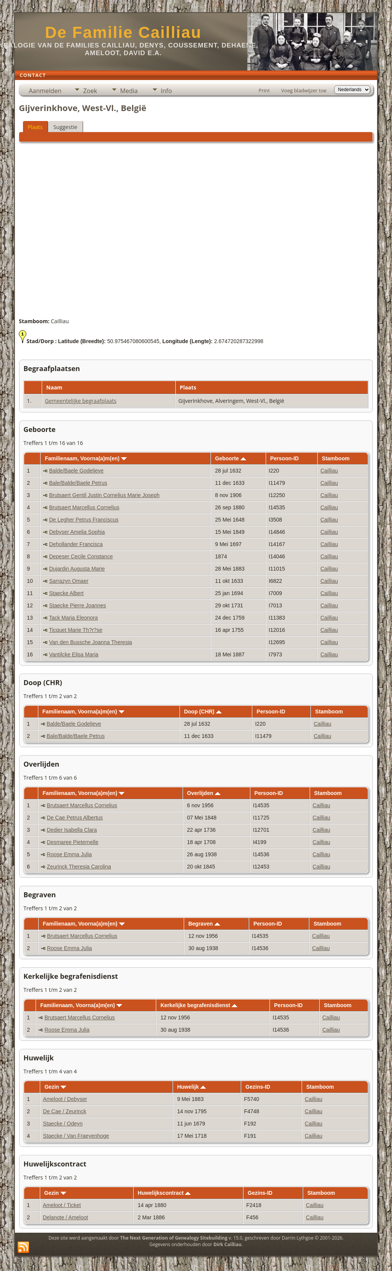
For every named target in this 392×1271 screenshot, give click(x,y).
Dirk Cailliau (228, 1244)
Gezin (55, 1087)
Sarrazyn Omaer (68, 581)
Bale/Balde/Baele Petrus (78, 483)
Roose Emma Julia (69, 854)
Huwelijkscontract (164, 1193)
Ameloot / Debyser (65, 1099)
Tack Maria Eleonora (73, 618)
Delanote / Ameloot (65, 1217)
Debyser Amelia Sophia (77, 532)
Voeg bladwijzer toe (304, 90)
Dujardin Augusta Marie (77, 569)
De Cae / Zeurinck (64, 1111)
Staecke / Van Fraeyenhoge (76, 1136)
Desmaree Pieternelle (72, 842)
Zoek (90, 91)
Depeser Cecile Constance (81, 556)
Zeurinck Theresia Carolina (79, 867)
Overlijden (203, 793)
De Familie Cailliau (123, 32)
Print (264, 90)
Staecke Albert (66, 593)
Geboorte (230, 458)
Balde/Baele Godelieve (76, 471)
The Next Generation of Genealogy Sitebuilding (173, 1238)
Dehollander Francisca (76, 544)
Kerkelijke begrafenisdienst (198, 1005)
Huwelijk (191, 1087)
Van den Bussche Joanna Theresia (90, 642)
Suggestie (65, 127)
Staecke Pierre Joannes (77, 605)
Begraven (204, 924)
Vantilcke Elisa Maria (73, 654)
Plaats (35, 127)
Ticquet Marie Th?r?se (75, 630)
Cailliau (329, 471)
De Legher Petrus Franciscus (83, 520)
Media (129, 91)
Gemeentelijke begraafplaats (80, 400)
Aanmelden (45, 91)
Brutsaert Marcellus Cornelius (84, 507)
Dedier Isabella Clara (72, 830)
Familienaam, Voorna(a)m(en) (86, 458)
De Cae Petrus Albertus (75, 818)
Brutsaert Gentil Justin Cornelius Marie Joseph (104, 495)
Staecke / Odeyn (63, 1124)
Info (166, 91)
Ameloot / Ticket (62, 1205)
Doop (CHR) (203, 711)
